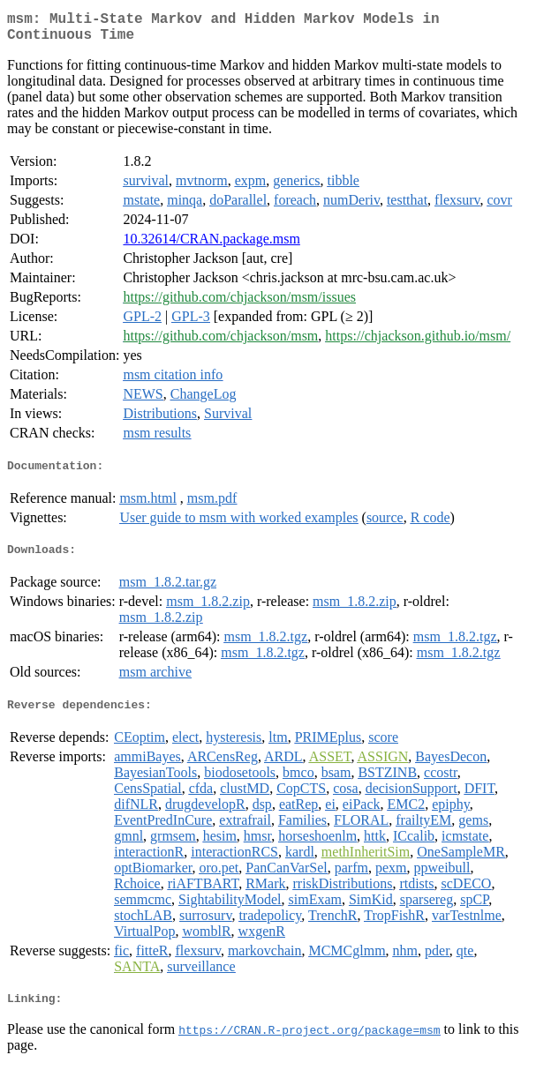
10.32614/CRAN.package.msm (211, 245)
